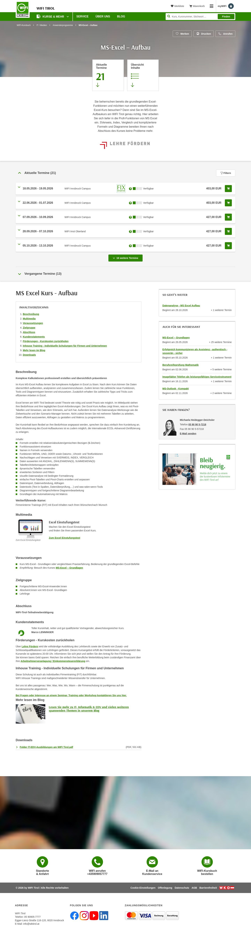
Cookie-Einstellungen (143, 887)
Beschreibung (31, 314)
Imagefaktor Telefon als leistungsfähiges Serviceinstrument (196, 376)
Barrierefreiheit (208, 887)
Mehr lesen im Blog (34, 350)
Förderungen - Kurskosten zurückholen (46, 341)
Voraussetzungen (33, 323)
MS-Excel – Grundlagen (69, 567)
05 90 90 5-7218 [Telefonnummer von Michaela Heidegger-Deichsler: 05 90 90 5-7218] (197, 424)
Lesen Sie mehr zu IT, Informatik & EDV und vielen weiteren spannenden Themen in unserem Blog (89, 708)
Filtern (225, 173)
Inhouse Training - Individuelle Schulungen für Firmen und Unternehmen (65, 345)
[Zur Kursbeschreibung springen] (143, 75)
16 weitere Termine (126, 257)
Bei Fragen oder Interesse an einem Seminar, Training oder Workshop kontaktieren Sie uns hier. (71, 695)
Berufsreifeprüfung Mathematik (180, 365)
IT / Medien (41, 25)
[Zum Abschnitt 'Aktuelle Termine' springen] (108, 75)
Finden (226, 16)
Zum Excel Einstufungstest (64, 537)
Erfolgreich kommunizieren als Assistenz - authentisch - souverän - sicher (194, 351)
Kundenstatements (34, 336)
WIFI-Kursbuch (24, 25)
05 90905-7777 (32, 916)
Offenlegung (165, 887)
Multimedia (29, 318)
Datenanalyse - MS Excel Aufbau (181, 305)
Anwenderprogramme (63, 25)
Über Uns (103, 16)
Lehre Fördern (30, 646)
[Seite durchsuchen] (200, 16)
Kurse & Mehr (51, 16)
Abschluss (29, 332)
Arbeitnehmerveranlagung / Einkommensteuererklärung (53, 661)
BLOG (121, 16)
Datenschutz (182, 887)
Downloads (29, 354)
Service (82, 16)
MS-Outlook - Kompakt (175, 388)
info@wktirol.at (31, 923)
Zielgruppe (29, 327)
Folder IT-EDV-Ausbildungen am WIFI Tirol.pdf (46, 747)
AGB (194, 887)
